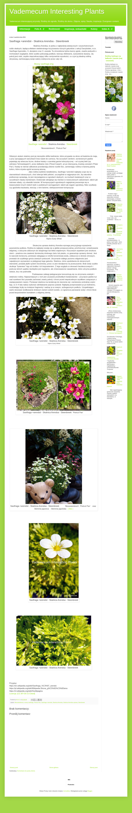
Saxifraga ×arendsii (38, 144)
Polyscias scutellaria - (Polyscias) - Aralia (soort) (119, 208)
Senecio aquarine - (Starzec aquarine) (119, 277)
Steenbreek (71, 144)
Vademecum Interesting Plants (56, 11)
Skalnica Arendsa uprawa (70, 702)
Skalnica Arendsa (58, 702)
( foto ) (70, 509)
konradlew (67, 791)
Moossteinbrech (19, 702)
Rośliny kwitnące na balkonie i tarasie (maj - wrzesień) (113, 58)
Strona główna (53, 767)
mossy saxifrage (28, 702)
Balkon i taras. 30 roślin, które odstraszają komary (119, 186)
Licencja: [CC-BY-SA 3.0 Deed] (22, 694)
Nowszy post (14, 767)
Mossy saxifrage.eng (44, 64)
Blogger (89, 791)
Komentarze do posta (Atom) (26, 771)
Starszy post (94, 767)
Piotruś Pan (37, 702)
